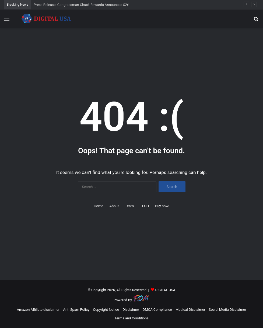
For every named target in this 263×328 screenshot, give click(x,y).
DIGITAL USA (165, 290)
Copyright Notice (106, 310)
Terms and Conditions (131, 318)
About (114, 206)
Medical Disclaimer (190, 310)
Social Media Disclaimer (227, 310)
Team (129, 206)
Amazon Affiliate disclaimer (38, 310)
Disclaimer (130, 310)
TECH (144, 206)
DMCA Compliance (157, 310)
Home (98, 206)
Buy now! (162, 206)
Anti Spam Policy (76, 310)
